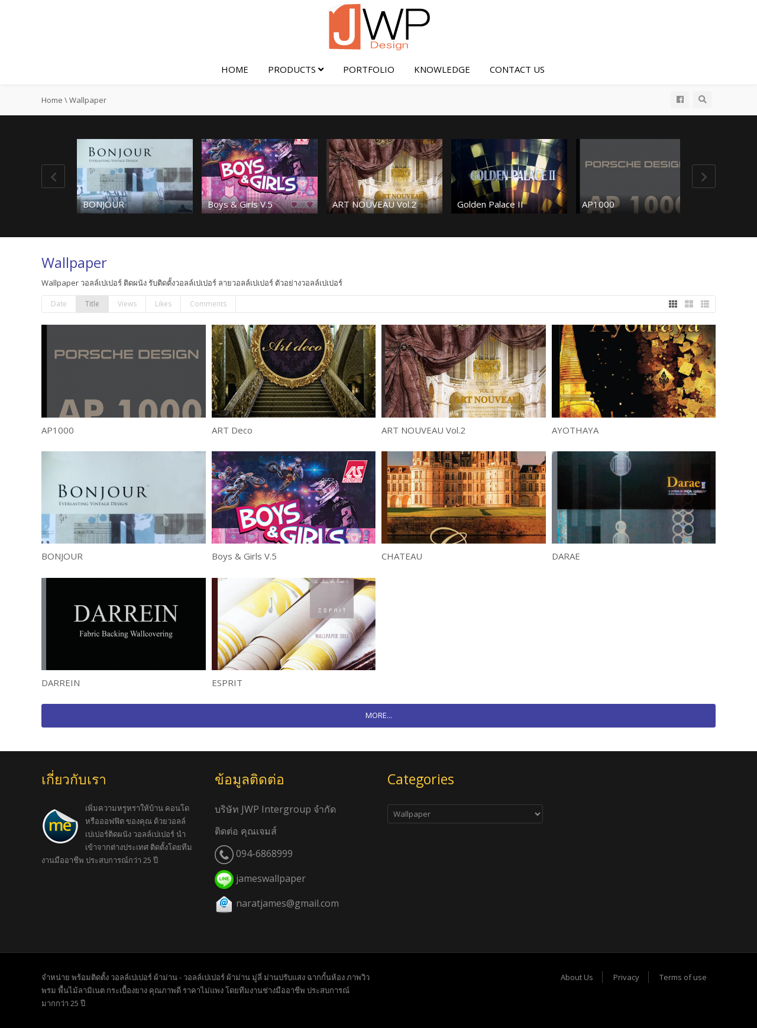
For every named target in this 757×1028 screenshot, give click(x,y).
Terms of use (683, 977)
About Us (577, 977)
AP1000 (598, 204)
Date (59, 304)
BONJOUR (103, 204)
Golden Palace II (490, 204)
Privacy (626, 977)
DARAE (566, 556)
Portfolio (368, 69)
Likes (163, 304)
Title (92, 304)
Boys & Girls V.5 (240, 204)
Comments (208, 304)
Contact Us (517, 69)
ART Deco (232, 430)
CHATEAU (401, 556)
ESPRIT (227, 682)
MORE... (378, 715)
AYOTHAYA (575, 430)
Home (234, 69)
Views (127, 304)
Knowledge (442, 69)
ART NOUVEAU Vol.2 (374, 204)
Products (295, 69)
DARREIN (60, 682)
